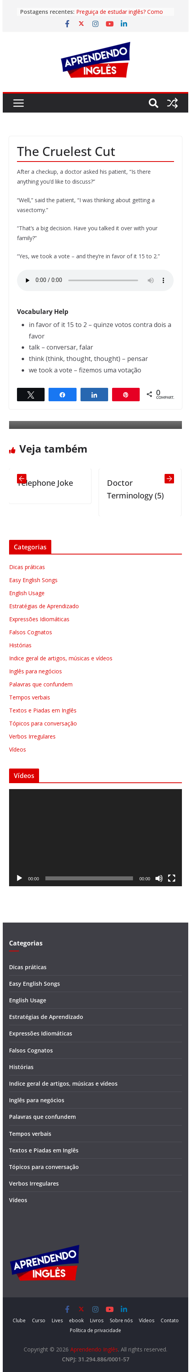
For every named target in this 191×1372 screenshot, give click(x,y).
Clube (19, 1320)
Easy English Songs (33, 580)
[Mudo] (159, 878)
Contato (170, 1320)
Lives (57, 1320)
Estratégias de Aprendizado (44, 606)
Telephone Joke (45, 482)
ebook (76, 1320)
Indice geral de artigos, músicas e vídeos (60, 658)
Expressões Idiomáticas (39, 619)
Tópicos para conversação (43, 723)
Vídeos (17, 749)
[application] (95, 837)
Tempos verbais (29, 697)
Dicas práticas (27, 567)
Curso (38, 1320)
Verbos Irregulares (32, 736)
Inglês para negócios (35, 671)
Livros (96, 1320)
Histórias (20, 645)
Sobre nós (121, 1320)
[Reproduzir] (19, 878)
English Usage (27, 593)
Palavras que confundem (41, 684)
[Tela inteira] (172, 878)
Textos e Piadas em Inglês (43, 710)
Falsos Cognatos (30, 632)
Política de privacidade (95, 1330)
